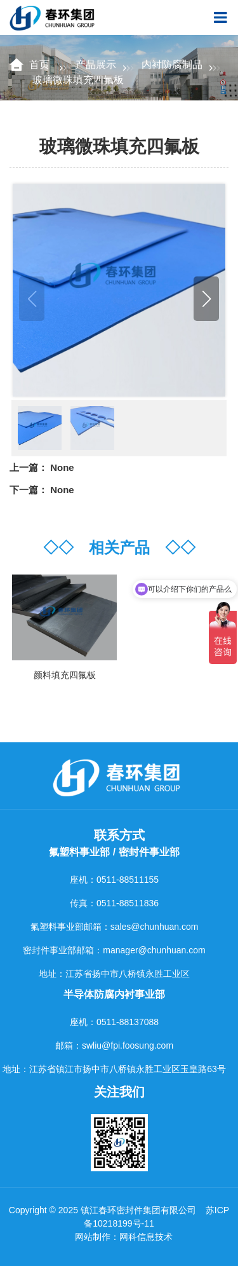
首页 (40, 64)
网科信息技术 (146, 1237)
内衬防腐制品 (172, 64)
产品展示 (96, 64)
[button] (206, 298)
